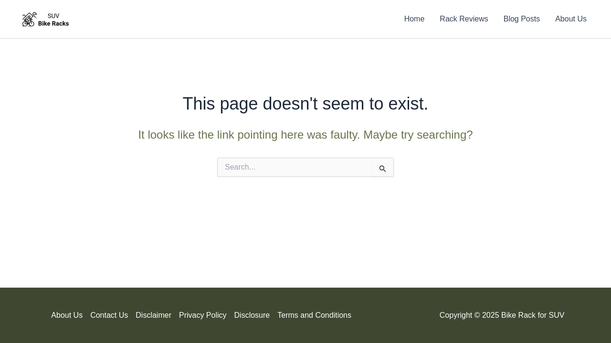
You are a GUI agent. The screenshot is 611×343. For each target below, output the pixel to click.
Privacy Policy (203, 315)
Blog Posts (522, 19)
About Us (571, 19)
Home (414, 19)
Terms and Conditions (314, 315)
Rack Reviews (464, 19)
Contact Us (109, 315)
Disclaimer (153, 315)
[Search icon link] (382, 19)
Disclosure (252, 315)
